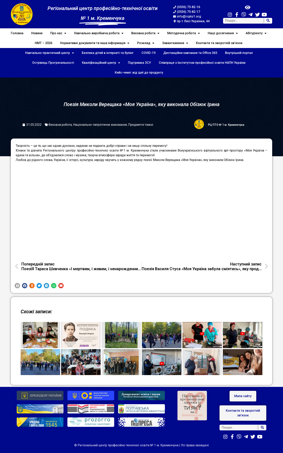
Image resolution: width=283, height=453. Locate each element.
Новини (36, 33)
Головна (17, 33)
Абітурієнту (256, 33)
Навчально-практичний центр (49, 52)
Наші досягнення (223, 33)
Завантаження (175, 43)
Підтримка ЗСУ (139, 63)
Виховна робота (145, 33)
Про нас (58, 33)
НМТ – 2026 (43, 43)
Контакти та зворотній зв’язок (219, 43)
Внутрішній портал (239, 53)
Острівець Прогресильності (53, 63)
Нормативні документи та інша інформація (94, 43)
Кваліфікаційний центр (101, 62)
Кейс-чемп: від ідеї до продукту (139, 72)
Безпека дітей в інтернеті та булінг (108, 53)
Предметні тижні (140, 125)
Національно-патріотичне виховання (100, 125)
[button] (17, 285)
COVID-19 (148, 53)
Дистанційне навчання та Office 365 (190, 53)
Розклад (145, 43)
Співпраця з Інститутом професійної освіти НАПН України (202, 63)
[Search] (268, 20)
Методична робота (183, 33)
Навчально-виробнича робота (98, 33)
